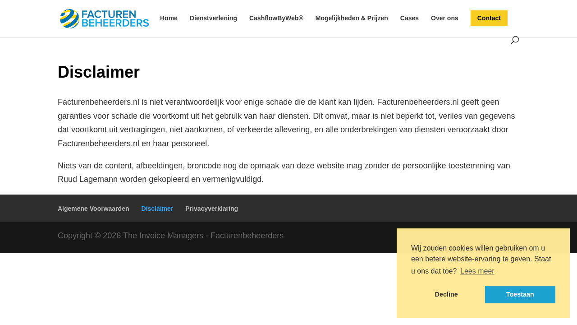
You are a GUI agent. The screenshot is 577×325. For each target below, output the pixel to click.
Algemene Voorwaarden (93, 208)
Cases (409, 18)
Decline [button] (446, 294)
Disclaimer (157, 208)
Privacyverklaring (211, 208)
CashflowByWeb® (276, 18)
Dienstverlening (213, 18)
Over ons (444, 18)
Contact (489, 18)
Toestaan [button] (520, 294)
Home (169, 18)
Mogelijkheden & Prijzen (352, 18)
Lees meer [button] (477, 271)
